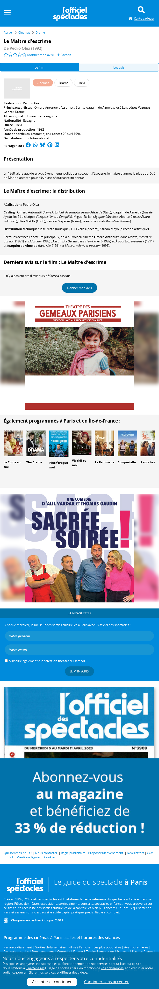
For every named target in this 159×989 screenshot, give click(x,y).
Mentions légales (28, 857)
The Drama (34, 462)
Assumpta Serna (72, 107)
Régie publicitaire (73, 853)
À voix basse (149, 462)
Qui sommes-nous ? (18, 853)
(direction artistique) (124, 229)
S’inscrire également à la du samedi (47, 661)
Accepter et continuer (52, 981)
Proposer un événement (105, 853)
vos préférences (112, 968)
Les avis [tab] (118, 67)
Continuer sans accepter (106, 981)
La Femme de (104, 462)
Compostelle (127, 462)
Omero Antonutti (46, 107)
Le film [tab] (39, 67)
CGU (10, 857)
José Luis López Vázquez (133, 107)
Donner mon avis (79, 288)
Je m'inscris (79, 671)
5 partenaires (35, 968)
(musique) (55, 229)
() (40, 212)
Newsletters (135, 853)
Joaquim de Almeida (100, 107)
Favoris (64, 55)
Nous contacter (46, 853)
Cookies (50, 857)
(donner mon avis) (40, 55)
